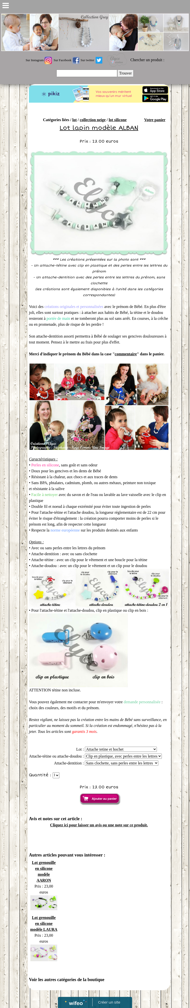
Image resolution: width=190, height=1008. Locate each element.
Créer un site (109, 1002)
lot (74, 120)
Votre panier (155, 120)
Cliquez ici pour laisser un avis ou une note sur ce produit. (99, 825)
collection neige (93, 120)
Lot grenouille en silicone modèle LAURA (43, 923)
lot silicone (117, 120)
